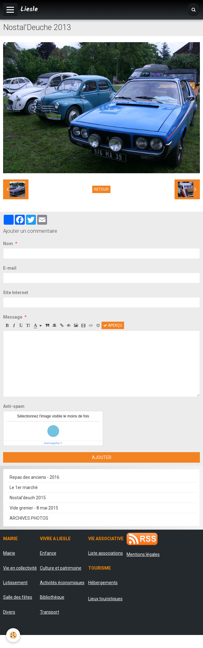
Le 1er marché (24, 487)
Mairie (9, 553)
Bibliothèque (52, 597)
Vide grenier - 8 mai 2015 (34, 507)
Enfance (48, 553)
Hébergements (103, 582)
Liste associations (105, 553)
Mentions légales (143, 554)
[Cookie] (13, 635)
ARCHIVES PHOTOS (29, 518)
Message (12, 317)
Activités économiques (62, 582)
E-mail (9, 268)
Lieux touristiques (105, 598)
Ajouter (101, 457)
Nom (8, 243)
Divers (9, 612)
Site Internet (15, 292)
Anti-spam (13, 406)
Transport (49, 612)
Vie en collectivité (20, 568)
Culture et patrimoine (60, 568)
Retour (101, 189)
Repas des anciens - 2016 (34, 477)
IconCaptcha (52, 443)
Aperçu (112, 325)
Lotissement (15, 582)
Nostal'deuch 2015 (28, 497)
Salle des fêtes (17, 597)
